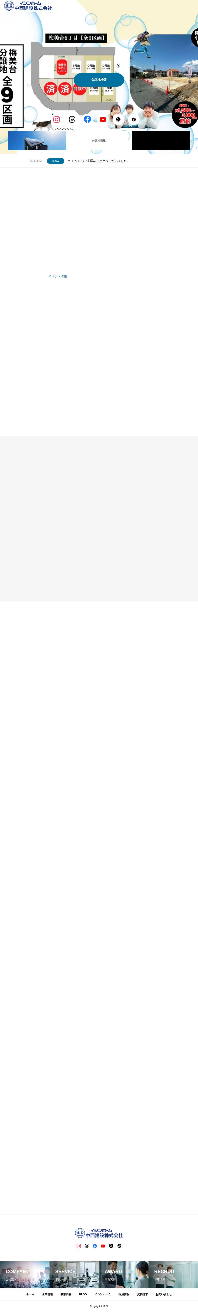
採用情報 (124, 1294)
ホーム (30, 1294)
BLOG (55, 161)
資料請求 (142, 1294)
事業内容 (66, 1294)
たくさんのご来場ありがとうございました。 (99, 161)
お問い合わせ (164, 1294)
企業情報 (47, 1294)
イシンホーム (103, 1294)
